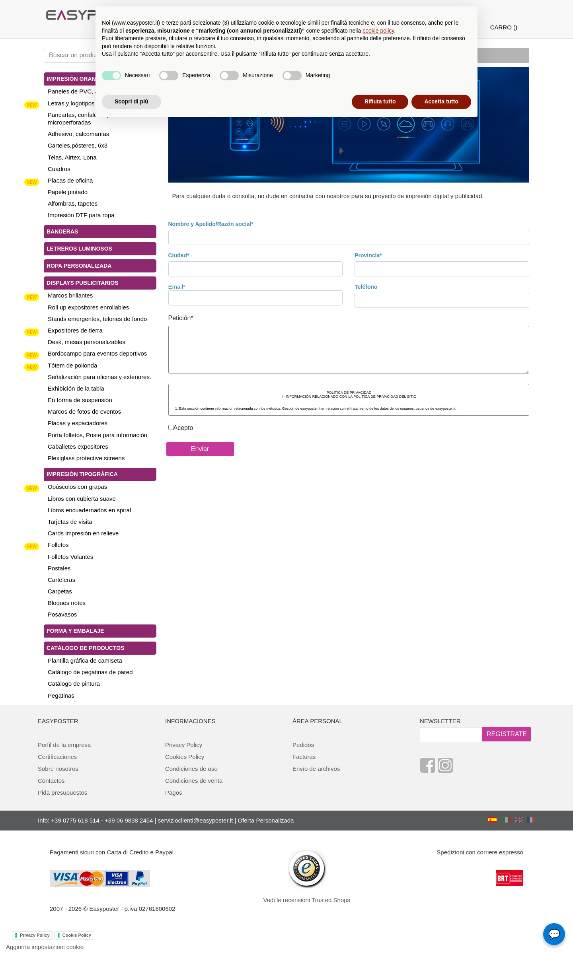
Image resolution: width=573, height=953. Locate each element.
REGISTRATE (507, 734)
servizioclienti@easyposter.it (195, 820)
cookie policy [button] (378, 30)
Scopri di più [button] (131, 101)
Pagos (173, 792)
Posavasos (62, 614)
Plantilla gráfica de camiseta (85, 660)
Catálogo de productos (86, 648)
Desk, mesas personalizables (86, 341)
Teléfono (366, 287)
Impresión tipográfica (82, 474)
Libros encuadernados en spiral (89, 510)
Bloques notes (67, 602)
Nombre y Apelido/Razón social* (210, 224)
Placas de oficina (70, 180)
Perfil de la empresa (64, 744)
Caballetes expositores (78, 446)
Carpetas (60, 591)
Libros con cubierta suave (82, 498)
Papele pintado (68, 192)
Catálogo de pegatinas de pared (90, 672)
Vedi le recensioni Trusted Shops (306, 900)
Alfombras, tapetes (72, 203)
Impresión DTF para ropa (81, 215)
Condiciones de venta (193, 780)
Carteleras (61, 579)
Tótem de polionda (72, 365)
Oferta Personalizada (266, 820)
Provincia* (368, 255)
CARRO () (503, 27)
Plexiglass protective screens (86, 458)
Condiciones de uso (191, 768)
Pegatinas (61, 695)
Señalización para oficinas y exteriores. (99, 376)
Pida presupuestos (62, 792)
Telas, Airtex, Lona (72, 157)
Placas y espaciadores (77, 423)
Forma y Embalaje (75, 631)
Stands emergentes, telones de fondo (97, 318)
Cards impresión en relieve (83, 533)
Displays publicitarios (82, 283)
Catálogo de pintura (74, 683)
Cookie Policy (76, 935)
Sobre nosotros (58, 768)
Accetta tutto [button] (441, 101)
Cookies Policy (184, 756)
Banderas (62, 231)
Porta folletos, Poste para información (97, 435)
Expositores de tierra (75, 330)
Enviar (200, 448)
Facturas (304, 756)
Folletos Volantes (70, 556)
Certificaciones (57, 756)
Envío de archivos (316, 768)
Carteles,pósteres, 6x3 (77, 145)
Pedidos (303, 744)
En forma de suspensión (80, 400)
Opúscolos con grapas (77, 486)
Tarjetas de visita (70, 521)
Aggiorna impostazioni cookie (45, 946)
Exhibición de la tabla (76, 388)
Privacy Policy (183, 744)
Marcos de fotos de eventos (84, 411)
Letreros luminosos (79, 248)
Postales (59, 568)
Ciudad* (178, 255)
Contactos (51, 780)
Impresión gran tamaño (84, 79)
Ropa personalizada (79, 266)
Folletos (58, 544)
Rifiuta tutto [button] (380, 101)
